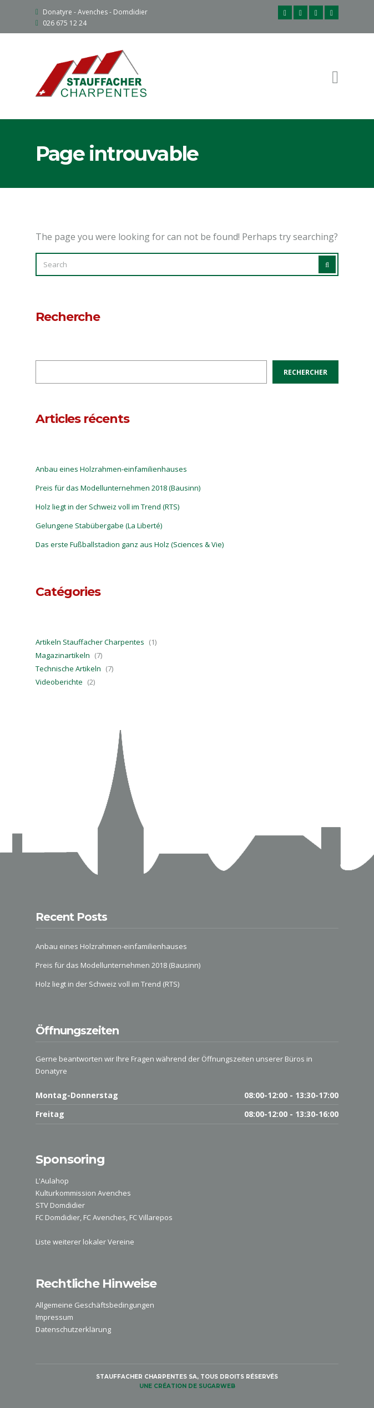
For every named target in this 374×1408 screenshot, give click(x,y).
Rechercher (305, 372)
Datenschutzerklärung (73, 1329)
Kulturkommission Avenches (83, 1193)
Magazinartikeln (63, 655)
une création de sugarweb (187, 1386)
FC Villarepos (151, 1217)
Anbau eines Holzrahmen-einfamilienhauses (111, 469)
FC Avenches (104, 1217)
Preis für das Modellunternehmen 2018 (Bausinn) (118, 488)
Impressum (54, 1317)
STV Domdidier (60, 1205)
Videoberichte (59, 682)
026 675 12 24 (65, 23)
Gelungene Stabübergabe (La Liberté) (99, 525)
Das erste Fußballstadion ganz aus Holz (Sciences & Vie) (130, 544)
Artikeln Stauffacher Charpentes (90, 642)
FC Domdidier (58, 1217)
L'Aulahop (52, 1181)
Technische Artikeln (68, 669)
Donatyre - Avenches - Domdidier (95, 12)
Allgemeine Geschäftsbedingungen (95, 1305)
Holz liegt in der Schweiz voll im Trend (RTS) (107, 507)
